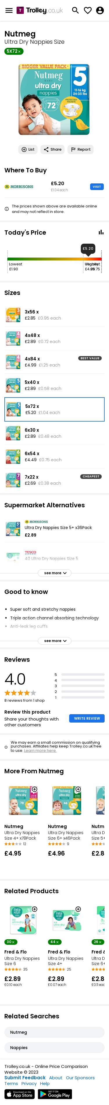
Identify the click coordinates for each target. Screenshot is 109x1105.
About (55, 1078)
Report (80, 149)
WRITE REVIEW (87, 718)
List (28, 149)
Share (52, 149)
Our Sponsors (80, 1078)
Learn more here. (40, 750)
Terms (11, 1083)
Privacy (29, 1083)
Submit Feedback (25, 1078)
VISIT (97, 186)
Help (45, 1083)
